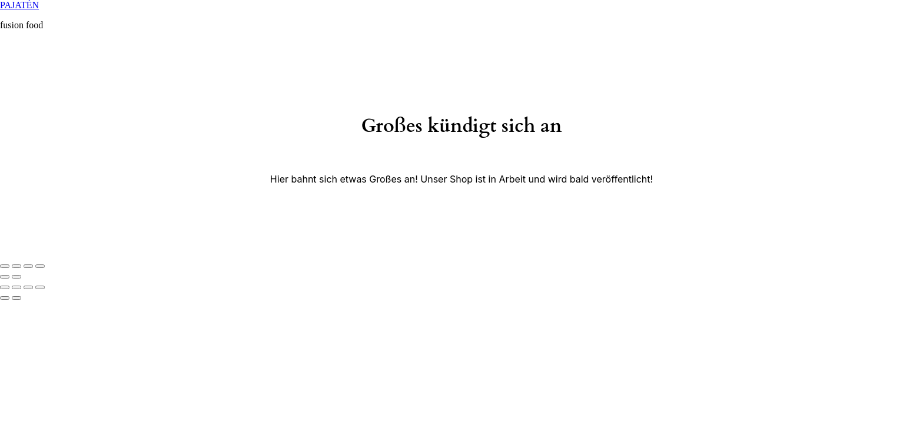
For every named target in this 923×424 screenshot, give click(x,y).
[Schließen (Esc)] (4, 266)
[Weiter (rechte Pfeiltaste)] (16, 277)
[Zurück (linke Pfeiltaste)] (4, 277)
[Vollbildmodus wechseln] (28, 266)
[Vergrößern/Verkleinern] (40, 266)
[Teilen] (16, 266)
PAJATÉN (19, 5)
